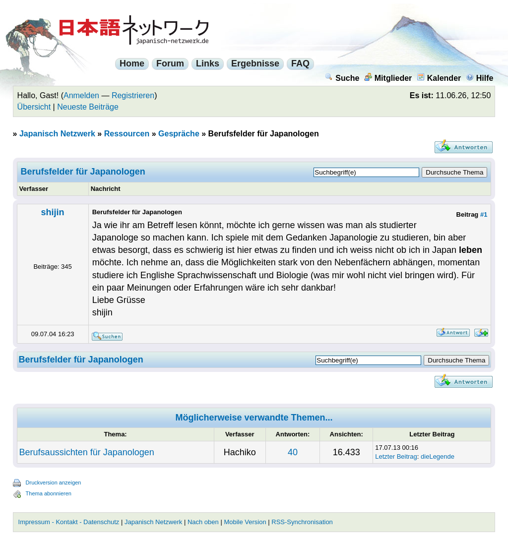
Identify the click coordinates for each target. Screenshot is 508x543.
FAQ (300, 63)
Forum (170, 63)
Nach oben (203, 522)
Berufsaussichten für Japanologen (86, 452)
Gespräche (178, 133)
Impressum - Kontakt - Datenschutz (69, 522)
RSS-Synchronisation (302, 522)
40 (293, 452)
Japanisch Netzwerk (57, 133)
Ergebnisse (255, 63)
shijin (52, 212)
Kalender (439, 78)
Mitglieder (388, 78)
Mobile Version (245, 522)
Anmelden (81, 95)
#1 (483, 214)
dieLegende (437, 456)
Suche (342, 78)
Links (207, 63)
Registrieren (133, 95)
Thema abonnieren (48, 493)
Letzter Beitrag (396, 456)
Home (132, 63)
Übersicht (34, 107)
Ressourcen (127, 133)
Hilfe (480, 78)
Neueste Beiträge (88, 107)
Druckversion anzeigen (53, 482)
